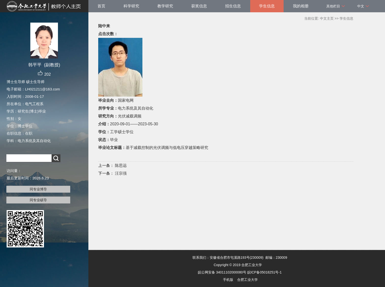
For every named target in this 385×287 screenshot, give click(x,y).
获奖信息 (199, 6)
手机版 (228, 280)
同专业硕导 (38, 200)
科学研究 (131, 6)
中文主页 (327, 18)
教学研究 (165, 6)
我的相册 (301, 6)
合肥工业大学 (247, 280)
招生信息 (233, 6)
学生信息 (267, 6)
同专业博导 (38, 189)
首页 (101, 6)
